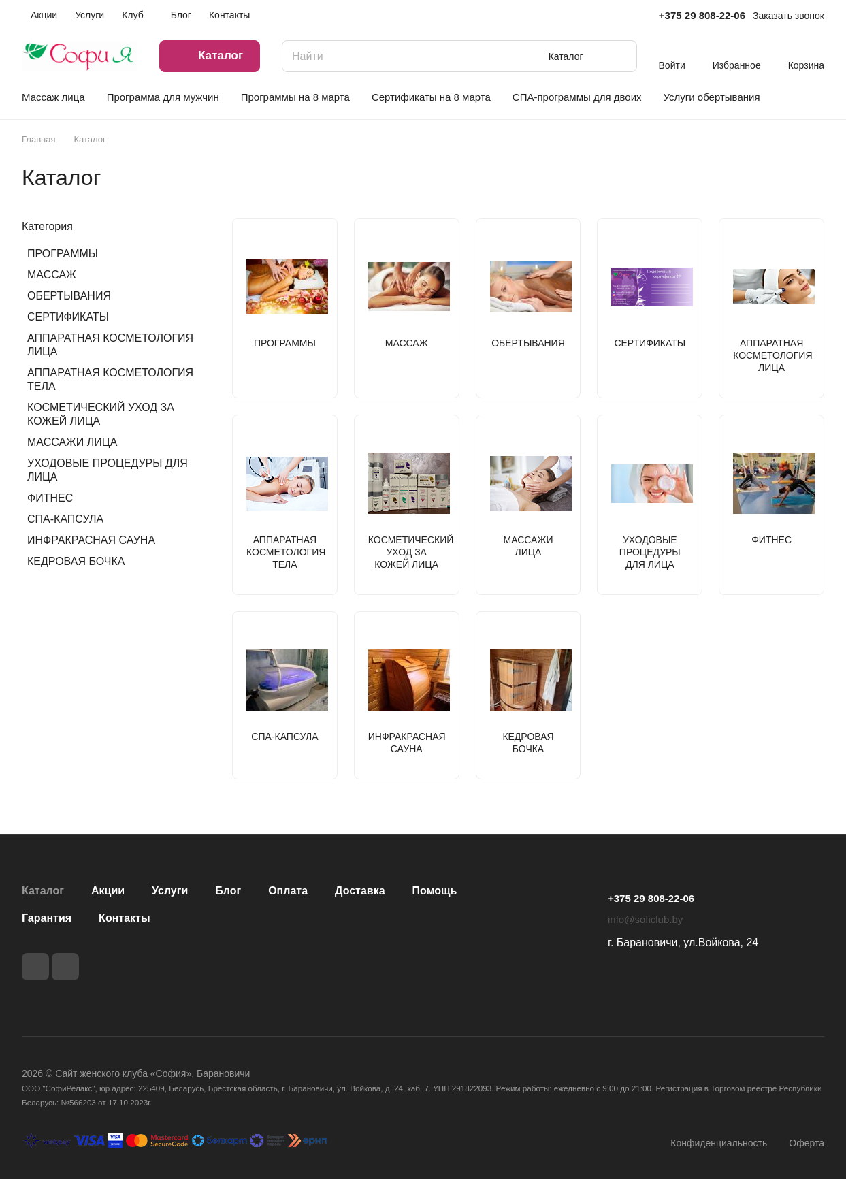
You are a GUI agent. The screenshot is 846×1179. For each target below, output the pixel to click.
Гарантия (46, 918)
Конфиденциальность (718, 1142)
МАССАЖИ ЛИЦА (72, 442)
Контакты (124, 918)
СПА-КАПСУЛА (65, 519)
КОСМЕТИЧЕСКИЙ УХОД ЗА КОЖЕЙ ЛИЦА (100, 414)
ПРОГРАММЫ (62, 253)
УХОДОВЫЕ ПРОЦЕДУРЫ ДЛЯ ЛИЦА (107, 470)
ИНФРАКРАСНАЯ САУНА (91, 540)
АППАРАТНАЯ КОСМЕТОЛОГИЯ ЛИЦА (110, 344)
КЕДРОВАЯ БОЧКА (76, 561)
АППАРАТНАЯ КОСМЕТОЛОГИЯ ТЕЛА (110, 379)
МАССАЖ (51, 274)
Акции (108, 891)
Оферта (806, 1142)
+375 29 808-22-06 (702, 15)
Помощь (434, 891)
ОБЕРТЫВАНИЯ (69, 296)
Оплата (288, 891)
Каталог (43, 891)
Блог (228, 891)
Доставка (360, 891)
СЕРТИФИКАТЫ (68, 317)
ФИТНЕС (50, 498)
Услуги (170, 891)
